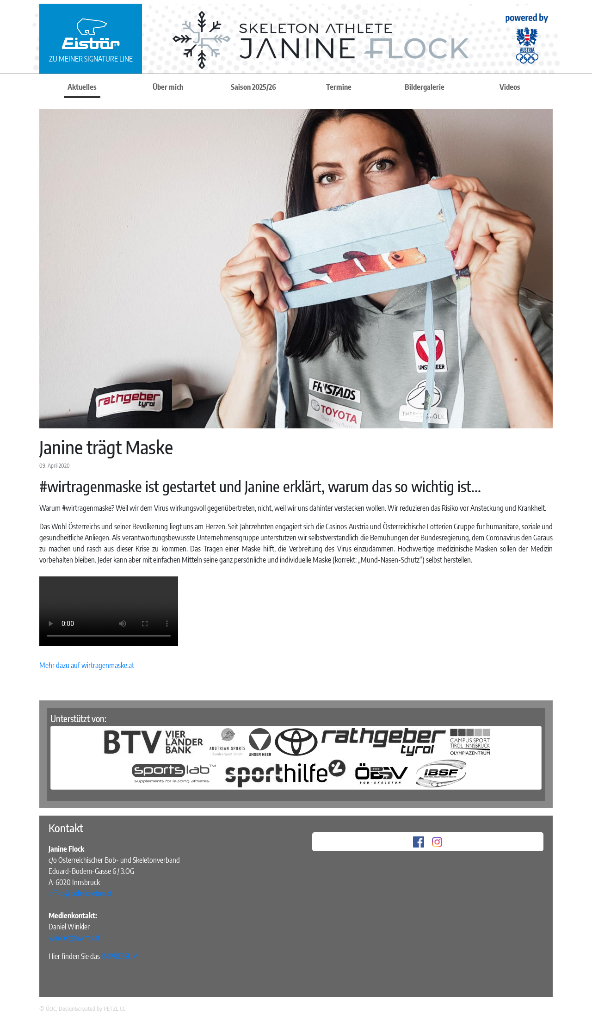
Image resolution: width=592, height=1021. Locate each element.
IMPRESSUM (119, 956)
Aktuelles (82, 87)
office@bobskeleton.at (80, 893)
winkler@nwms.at (74, 937)
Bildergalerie (424, 87)
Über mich (168, 87)
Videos (510, 87)
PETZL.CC (114, 1008)
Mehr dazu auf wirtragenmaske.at (86, 665)
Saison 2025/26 (253, 87)
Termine (339, 87)
